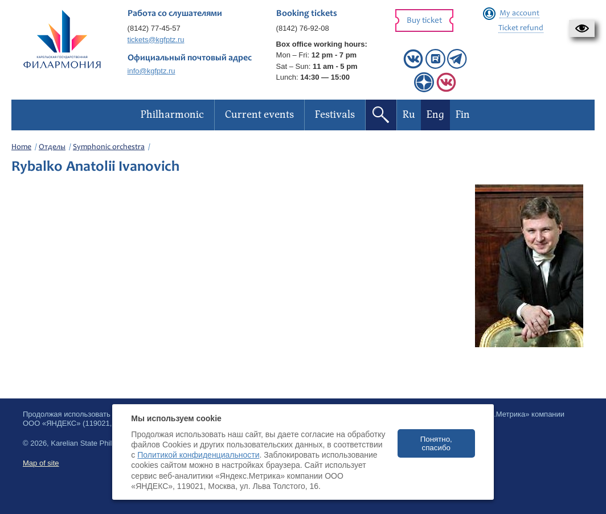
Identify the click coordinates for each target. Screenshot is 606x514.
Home (21, 147)
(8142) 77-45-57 (154, 28)
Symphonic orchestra (109, 147)
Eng (435, 114)
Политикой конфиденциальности (198, 454)
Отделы (52, 147)
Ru (409, 114)
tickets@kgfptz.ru (156, 39)
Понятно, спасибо (436, 443)
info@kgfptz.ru (151, 71)
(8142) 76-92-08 (302, 28)
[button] (582, 28)
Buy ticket (424, 21)
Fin (463, 114)
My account (519, 14)
